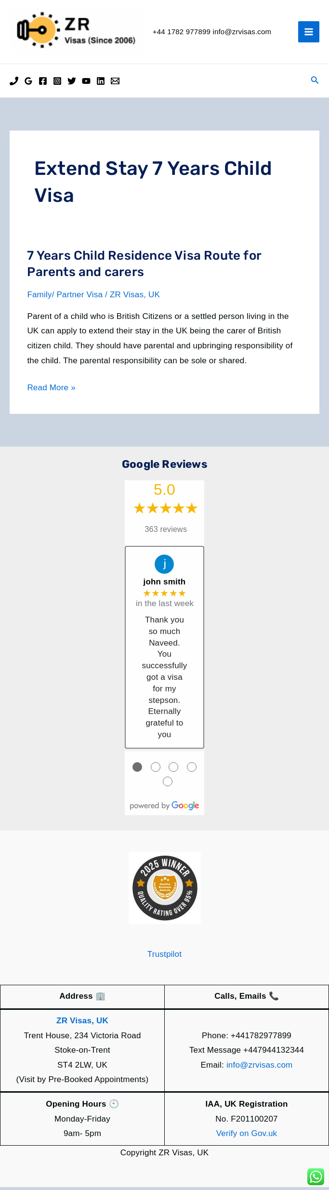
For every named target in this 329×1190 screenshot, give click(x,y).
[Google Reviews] (28, 83)
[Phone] (14, 83)
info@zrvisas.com (259, 1067)
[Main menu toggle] (308, 33)
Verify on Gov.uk (246, 1136)
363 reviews (166, 532)
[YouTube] (86, 83)
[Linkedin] (100, 83)
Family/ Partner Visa (65, 297)
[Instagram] (57, 83)
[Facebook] (43, 83)
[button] (315, 83)
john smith (165, 584)
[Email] (115, 83)
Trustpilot (164, 956)
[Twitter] (71, 83)
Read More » (51, 390)
